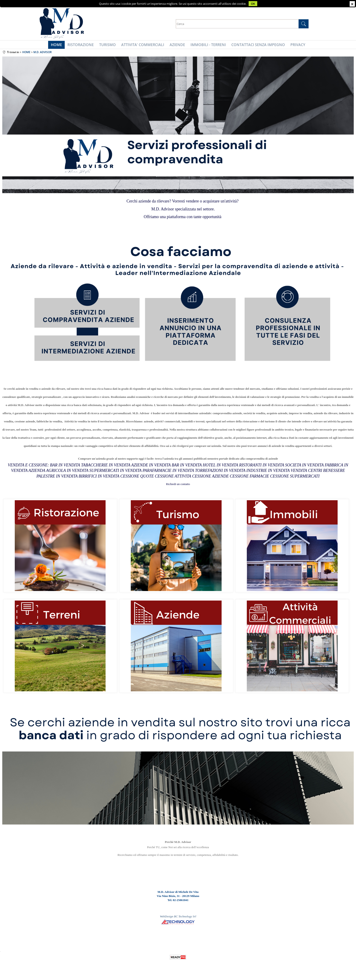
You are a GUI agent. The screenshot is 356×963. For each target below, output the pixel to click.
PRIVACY (294, 45)
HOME (59, 45)
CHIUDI (352, 4)
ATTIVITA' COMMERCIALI (143, 45)
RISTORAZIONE (83, 45)
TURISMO (109, 45)
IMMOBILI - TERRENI (207, 45)
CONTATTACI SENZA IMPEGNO (256, 45)
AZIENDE (177, 45)
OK (253, 4)
